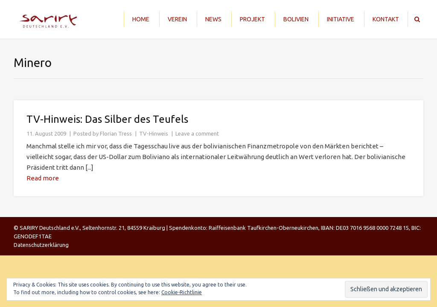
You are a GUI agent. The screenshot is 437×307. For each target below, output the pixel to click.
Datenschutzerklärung (41, 245)
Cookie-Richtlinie (181, 292)
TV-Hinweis (153, 133)
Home (140, 19)
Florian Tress (116, 133)
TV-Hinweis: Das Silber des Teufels (107, 119)
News (213, 19)
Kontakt (386, 19)
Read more (42, 178)
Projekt (252, 19)
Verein (177, 19)
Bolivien (296, 19)
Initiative (340, 19)
